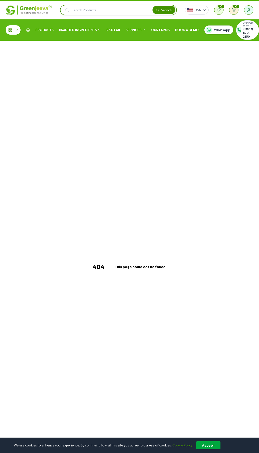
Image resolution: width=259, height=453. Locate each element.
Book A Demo (187, 30)
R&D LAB (113, 30)
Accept (208, 445)
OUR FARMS (160, 30)
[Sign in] (248, 10)
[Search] (164, 10)
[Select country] (197, 10)
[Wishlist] (219, 10)
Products (44, 30)
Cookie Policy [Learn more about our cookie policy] (182, 445)
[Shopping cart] (233, 10)
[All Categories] (13, 30)
